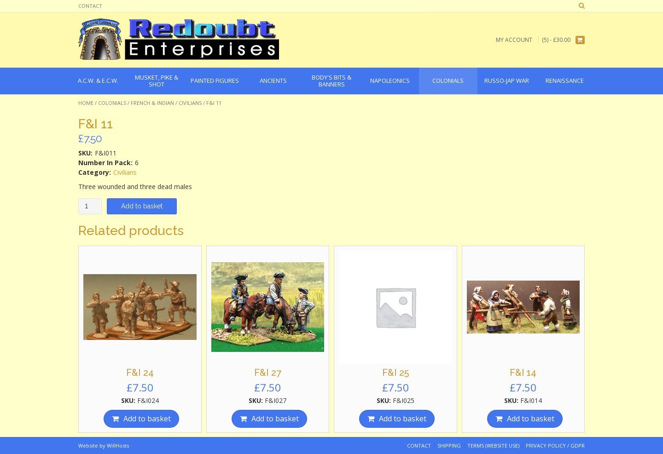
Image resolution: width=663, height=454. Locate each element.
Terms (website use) (493, 445)
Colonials (112, 102)
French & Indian (152, 102)
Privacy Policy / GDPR (555, 445)
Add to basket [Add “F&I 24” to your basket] (147, 419)
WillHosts (118, 445)
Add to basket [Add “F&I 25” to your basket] (402, 419)
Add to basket (142, 206)
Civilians (190, 102)
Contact (90, 6)
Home (85, 102)
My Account (514, 39)
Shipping (449, 445)
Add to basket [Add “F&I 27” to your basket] (275, 419)
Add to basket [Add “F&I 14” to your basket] (530, 419)
